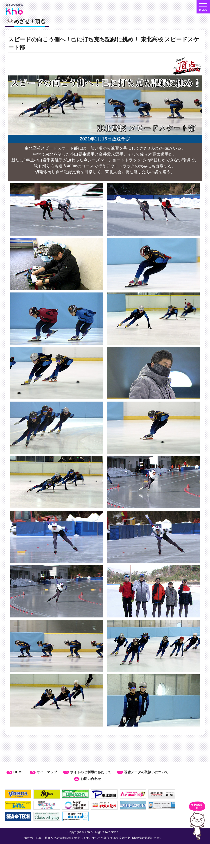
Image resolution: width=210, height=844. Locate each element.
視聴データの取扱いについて (146, 772)
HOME (18, 772)
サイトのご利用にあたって (90, 772)
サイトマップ (47, 772)
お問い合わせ (91, 779)
